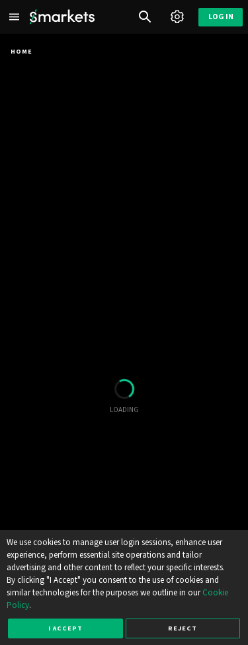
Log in (220, 16)
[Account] (177, 17)
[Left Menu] (14, 17)
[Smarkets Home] (62, 16)
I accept (65, 628)
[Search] (145, 17)
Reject (182, 628)
